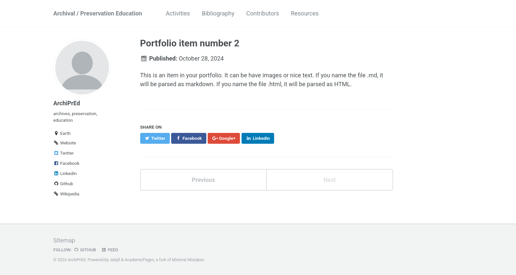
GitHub (84, 249)
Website (64, 142)
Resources (305, 13)
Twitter (63, 153)
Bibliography (218, 13)
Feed (109, 249)
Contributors (262, 13)
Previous (203, 179)
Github (63, 183)
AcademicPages (139, 260)
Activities (178, 13)
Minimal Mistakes (188, 260)
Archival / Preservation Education (97, 13)
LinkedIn (65, 173)
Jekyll (115, 260)
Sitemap (64, 240)
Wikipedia (66, 193)
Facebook (66, 163)
